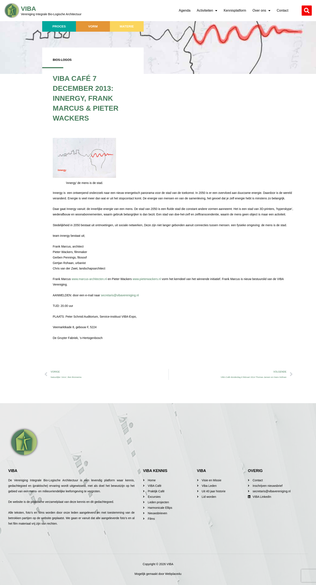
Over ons (261, 10)
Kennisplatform (235, 10)
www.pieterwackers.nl (146, 279)
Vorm (93, 26)
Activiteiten (207, 10)
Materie (127, 26)
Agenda (184, 10)
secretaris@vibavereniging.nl (120, 295)
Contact (282, 10)
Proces (59, 26)
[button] (307, 10)
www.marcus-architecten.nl (90, 279)
